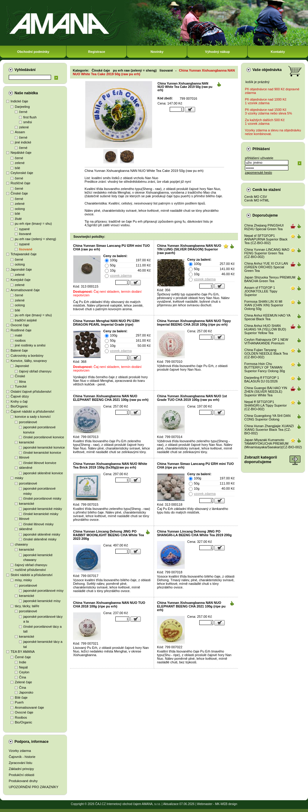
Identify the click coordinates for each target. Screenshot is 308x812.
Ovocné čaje (20, 325)
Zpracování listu (20, 763)
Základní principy (21, 769)
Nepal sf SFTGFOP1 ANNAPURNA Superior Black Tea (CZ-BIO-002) (265, 239)
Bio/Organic (19, 406)
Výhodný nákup (217, 51)
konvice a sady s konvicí (33, 416)
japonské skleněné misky (41, 534)
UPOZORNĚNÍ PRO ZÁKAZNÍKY (33, 787)
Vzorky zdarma (20, 750)
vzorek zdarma (121, 275)
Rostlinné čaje (21, 330)
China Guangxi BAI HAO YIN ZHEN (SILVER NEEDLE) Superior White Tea (265, 391)
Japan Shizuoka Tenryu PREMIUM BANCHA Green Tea (269, 279)
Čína (22, 677)
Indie (22, 662)
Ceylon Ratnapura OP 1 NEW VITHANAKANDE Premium (266, 341)
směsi (27, 122)
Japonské (22, 366)
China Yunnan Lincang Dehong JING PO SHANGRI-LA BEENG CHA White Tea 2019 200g (194, 533)
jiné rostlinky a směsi (30, 345)
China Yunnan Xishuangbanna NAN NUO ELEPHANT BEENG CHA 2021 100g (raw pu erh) (111, 397)
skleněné (25, 467)
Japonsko (26, 692)
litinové (24, 457)
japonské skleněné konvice (43, 473)
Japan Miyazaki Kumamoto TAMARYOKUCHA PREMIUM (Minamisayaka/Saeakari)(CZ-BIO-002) (273, 443)
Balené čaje (19, 350)
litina (22, 381)
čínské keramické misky (40, 514)
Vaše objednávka (267, 70)
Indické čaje (19, 101)
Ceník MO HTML (256, 200)
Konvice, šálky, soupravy (29, 360)
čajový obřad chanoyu (35, 371)
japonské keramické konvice (44, 447)
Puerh (19, 702)
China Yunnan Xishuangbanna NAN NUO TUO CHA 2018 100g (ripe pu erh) (109, 604)
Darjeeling (22, 106)
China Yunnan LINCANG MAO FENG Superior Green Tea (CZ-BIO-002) (266, 253)
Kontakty (278, 51)
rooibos (20, 340)
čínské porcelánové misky (42, 498)
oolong (20, 209)
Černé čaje (23, 657)
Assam (20, 132)
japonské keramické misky (42, 509)
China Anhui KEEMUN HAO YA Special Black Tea (267, 317)
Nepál (23, 667)
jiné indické (23, 142)
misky (19, 478)
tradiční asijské (26, 320)
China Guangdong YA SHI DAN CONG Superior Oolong (267, 417)
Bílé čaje (21, 697)
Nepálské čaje (21, 152)
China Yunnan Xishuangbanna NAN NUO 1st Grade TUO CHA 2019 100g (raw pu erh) (192, 397)
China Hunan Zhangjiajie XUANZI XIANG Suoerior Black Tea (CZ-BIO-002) (269, 429)
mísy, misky (23, 580)
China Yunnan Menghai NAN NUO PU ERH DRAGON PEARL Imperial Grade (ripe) (106, 322)
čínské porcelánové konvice (43, 437)
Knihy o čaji (19, 401)
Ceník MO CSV (255, 196)
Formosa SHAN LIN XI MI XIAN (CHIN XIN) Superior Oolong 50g (263, 305)
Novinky (157, 51)
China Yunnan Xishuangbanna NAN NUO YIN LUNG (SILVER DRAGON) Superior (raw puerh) (189, 249)
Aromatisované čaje (25, 290)
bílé (17, 168)
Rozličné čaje (20, 183)
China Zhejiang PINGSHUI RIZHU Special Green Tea (264, 227)
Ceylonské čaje (22, 173)
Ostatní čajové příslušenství (31, 391)
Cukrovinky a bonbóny (27, 355)
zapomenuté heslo (258, 172)
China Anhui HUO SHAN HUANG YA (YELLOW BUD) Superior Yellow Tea (265, 329)
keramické (26, 442)
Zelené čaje (23, 682)
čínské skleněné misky (39, 539)
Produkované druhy (23, 781)
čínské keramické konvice (42, 452)
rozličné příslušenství (30, 570)
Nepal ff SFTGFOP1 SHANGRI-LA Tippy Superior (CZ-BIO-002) (265, 405)
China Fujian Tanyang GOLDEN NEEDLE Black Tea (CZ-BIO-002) (266, 353)
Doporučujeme (265, 215)
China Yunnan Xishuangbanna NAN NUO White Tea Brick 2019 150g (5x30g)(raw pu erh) (110, 465)
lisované (25, 234)
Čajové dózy (20, 396)
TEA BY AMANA (23, 651)
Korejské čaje (20, 280)
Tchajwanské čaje (24, 254)
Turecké (21, 386)
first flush (30, 117)
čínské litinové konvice (39, 463)
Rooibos (21, 717)
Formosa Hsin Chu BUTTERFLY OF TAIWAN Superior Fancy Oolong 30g (264, 367)
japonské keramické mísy (42, 601)
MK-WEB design (226, 804)
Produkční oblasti (21, 775)
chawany (21, 544)
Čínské (20, 376)
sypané (24, 229)
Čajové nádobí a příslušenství (32, 411)
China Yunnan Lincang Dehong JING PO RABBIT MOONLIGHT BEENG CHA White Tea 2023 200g (108, 535)
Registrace (96, 51)
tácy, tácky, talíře (27, 606)
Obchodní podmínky (33, 51)
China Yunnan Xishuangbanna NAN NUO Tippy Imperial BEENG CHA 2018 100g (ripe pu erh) (194, 322)
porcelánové (28, 422)
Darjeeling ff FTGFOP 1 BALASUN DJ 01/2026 (261, 379)
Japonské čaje (21, 269)
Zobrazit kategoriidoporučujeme (260, 459)
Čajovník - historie (22, 757)
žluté (18, 219)
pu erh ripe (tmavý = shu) (33, 223)
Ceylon (24, 672)
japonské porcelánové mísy (43, 590)
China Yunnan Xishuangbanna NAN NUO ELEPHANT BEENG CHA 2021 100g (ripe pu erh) (191, 606)
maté (18, 335)
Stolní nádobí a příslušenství (32, 575)
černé (23, 112)
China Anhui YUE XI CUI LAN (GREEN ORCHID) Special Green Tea (266, 267)
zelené (24, 127)
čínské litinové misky (38, 524)
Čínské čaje (19, 193)
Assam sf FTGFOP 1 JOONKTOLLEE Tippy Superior (260, 291)
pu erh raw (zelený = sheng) (35, 239)
